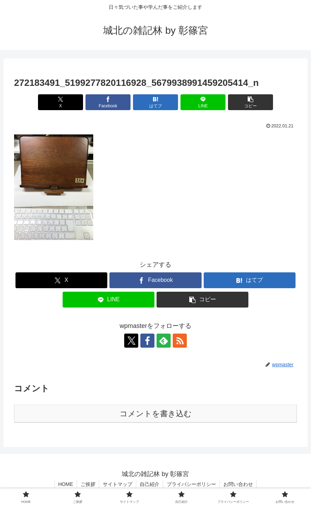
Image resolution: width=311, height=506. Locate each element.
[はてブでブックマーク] (155, 102)
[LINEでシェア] (203, 102)
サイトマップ (117, 484)
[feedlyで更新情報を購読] (164, 341)
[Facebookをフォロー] (147, 341)
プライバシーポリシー (191, 484)
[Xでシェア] (60, 102)
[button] (250, 102)
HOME (65, 484)
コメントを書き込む (156, 413)
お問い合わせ (238, 484)
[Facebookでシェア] (108, 102)
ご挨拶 (88, 484)
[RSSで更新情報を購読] (180, 341)
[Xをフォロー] (131, 341)
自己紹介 (149, 484)
